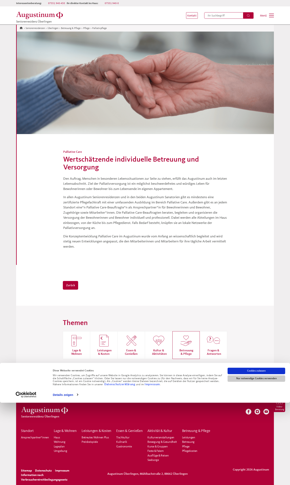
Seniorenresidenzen (35, 28)
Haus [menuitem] (57, 437)
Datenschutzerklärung (120, 467)
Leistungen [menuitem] (188, 437)
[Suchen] (248, 15)
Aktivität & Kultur (159, 431)
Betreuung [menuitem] (188, 442)
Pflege (86, 28)
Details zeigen (63, 477)
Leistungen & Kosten (96, 431)
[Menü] (267, 15)
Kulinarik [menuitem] (121, 442)
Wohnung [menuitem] (59, 442)
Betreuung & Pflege (71, 28)
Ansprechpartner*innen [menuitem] (35, 437)
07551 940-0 (112, 3)
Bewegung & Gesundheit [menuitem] (162, 442)
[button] (190, 15)
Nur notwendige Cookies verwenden (256, 460)
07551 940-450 (56, 3)
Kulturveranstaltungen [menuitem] (160, 437)
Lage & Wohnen (65, 431)
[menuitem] (190, 15)
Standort (27, 431)
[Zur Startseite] (21, 27)
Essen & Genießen (129, 431)
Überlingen (53, 28)
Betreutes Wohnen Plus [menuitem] (95, 437)
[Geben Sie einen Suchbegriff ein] (229, 15)
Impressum (152, 467)
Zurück (70, 285)
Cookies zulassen (256, 453)
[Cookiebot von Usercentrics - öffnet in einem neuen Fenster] (26, 477)
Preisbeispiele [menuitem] (90, 442)
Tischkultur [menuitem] (122, 437)
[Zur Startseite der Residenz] (40, 15)
